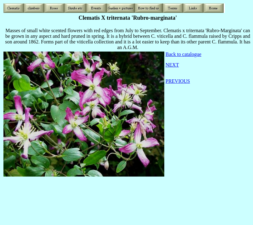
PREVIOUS (178, 81)
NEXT (172, 65)
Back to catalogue (183, 54)
